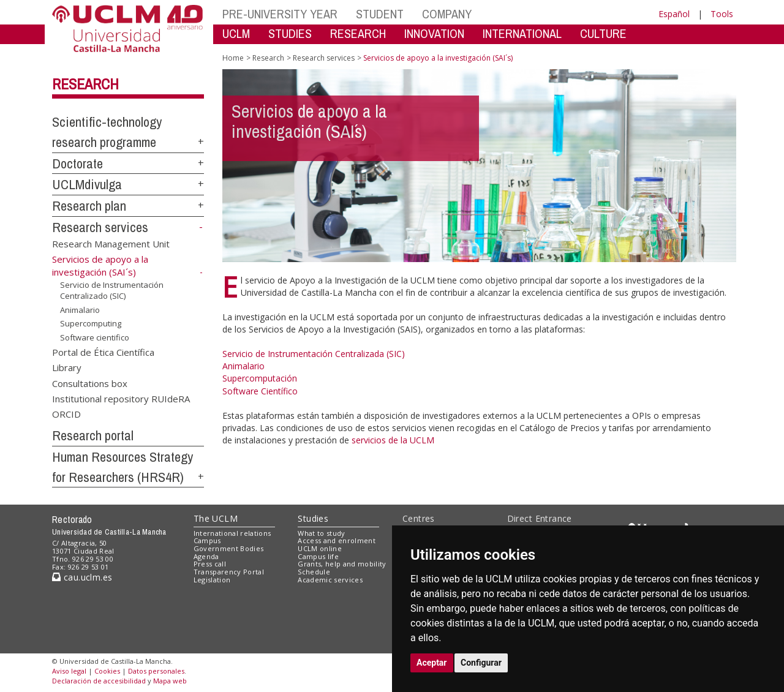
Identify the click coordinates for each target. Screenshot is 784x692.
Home (233, 58)
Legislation (212, 579)
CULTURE (603, 33)
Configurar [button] (481, 663)
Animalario (80, 309)
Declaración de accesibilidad (99, 680)
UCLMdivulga (87, 184)
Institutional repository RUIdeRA (121, 399)
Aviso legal (69, 670)
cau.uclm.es (82, 577)
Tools (721, 14)
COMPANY (447, 14)
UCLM (236, 33)
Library (66, 367)
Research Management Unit (111, 243)
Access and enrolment (336, 540)
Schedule (314, 571)
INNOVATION (434, 33)
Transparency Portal (229, 571)
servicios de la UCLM (393, 440)
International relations (232, 533)
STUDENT (380, 14)
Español (674, 14)
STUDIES (290, 33)
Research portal (93, 435)
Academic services (330, 579)
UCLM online (320, 548)
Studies (313, 518)
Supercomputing (90, 323)
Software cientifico (94, 337)
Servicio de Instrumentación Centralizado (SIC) (112, 290)
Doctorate (77, 163)
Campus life (318, 556)
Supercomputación (259, 378)
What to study (321, 533)
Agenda (206, 556)
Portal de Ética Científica (103, 351)
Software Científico (260, 391)
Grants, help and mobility (342, 563)
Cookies (107, 670)
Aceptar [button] (432, 663)
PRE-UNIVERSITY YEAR (279, 14)
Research (85, 84)
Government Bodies (229, 548)
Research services (100, 227)
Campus (207, 540)
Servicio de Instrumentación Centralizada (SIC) (313, 353)
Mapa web (170, 680)
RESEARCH (358, 33)
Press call (210, 563)
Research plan (89, 206)
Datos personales (156, 670)
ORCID (66, 414)
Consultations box (89, 383)
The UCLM (216, 518)
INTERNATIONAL (522, 33)
